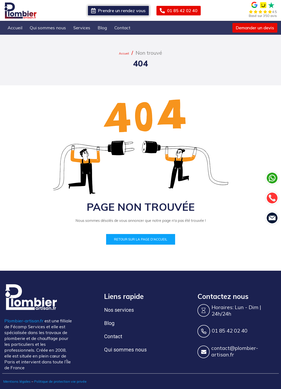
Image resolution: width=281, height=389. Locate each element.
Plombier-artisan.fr (23, 320)
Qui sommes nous (48, 27)
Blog (102, 27)
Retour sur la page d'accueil (140, 239)
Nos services (119, 310)
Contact (122, 27)
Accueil (15, 27)
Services (81, 27)
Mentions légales (17, 381)
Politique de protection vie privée (60, 381)
